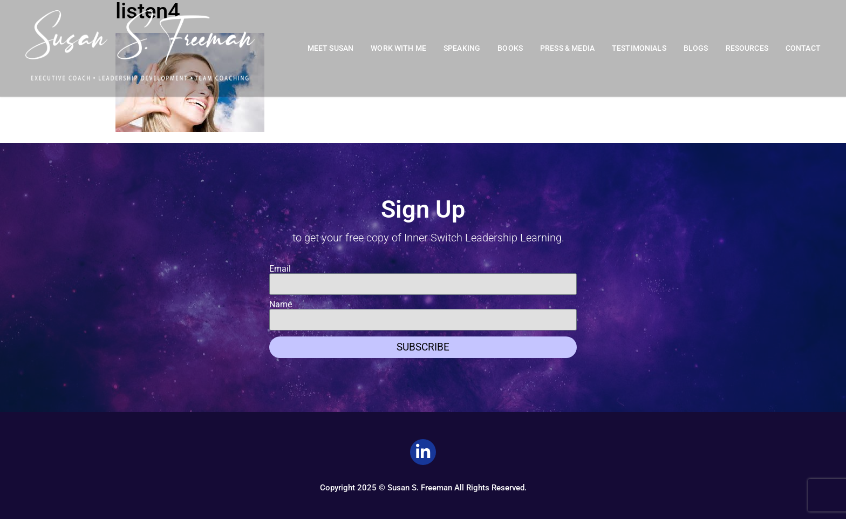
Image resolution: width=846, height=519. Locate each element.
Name (280, 304)
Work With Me (398, 48)
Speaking (462, 48)
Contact (803, 48)
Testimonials (639, 48)
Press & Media (567, 48)
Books (510, 48)
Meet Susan (331, 48)
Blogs (696, 48)
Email (280, 269)
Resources (747, 48)
